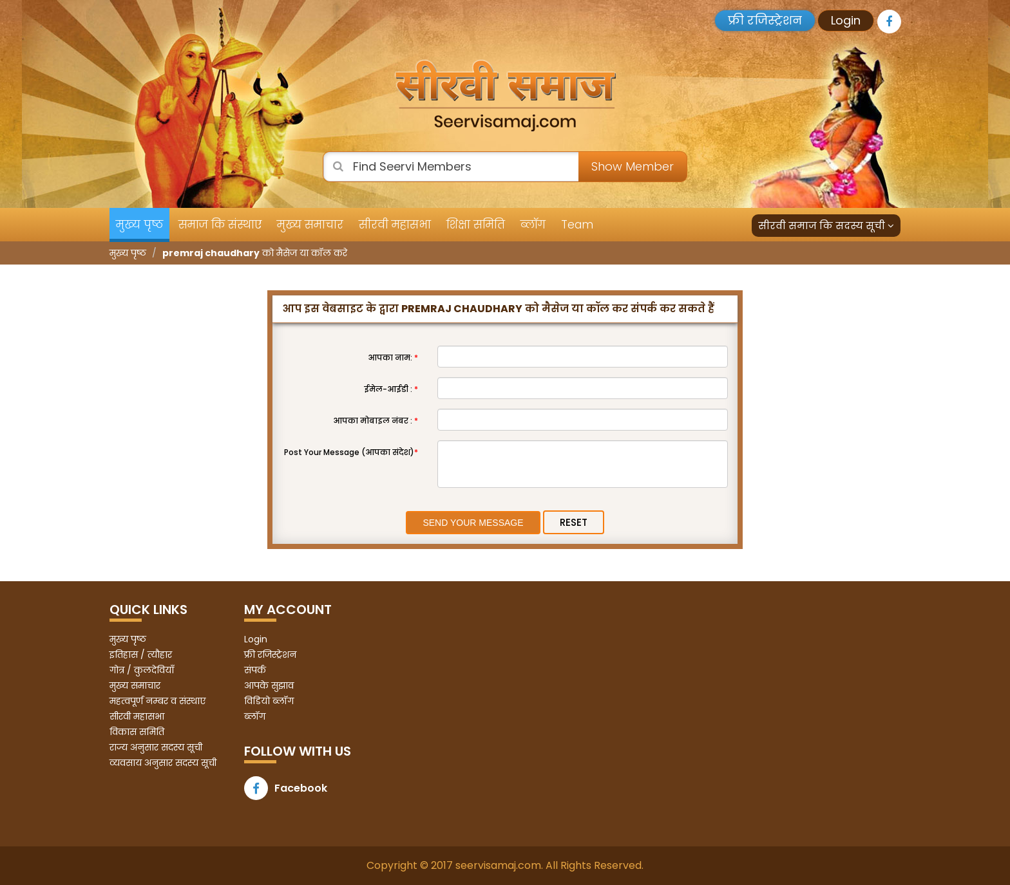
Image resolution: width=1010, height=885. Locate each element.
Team (577, 224)
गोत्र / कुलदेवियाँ (142, 670)
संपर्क (255, 670)
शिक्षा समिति (475, 224)
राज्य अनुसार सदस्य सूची (156, 747)
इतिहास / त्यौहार (141, 654)
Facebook (285, 788)
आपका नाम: (393, 357)
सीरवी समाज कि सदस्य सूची (826, 225)
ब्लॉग (533, 224)
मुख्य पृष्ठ (139, 224)
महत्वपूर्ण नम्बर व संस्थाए (157, 700)
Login (846, 20)
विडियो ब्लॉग (269, 700)
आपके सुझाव (269, 685)
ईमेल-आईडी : (391, 389)
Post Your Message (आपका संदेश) (351, 452)
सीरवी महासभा (395, 224)
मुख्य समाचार (310, 224)
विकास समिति (137, 731)
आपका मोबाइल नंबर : (375, 420)
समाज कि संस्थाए (220, 224)
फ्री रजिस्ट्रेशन (765, 20)
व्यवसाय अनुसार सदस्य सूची (163, 762)
